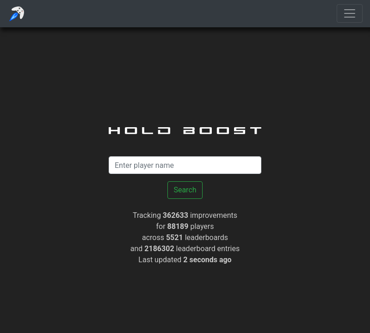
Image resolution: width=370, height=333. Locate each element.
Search (184, 189)
